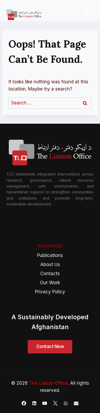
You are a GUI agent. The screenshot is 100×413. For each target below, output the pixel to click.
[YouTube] (44, 403)
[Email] (76, 403)
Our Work (50, 282)
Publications (50, 255)
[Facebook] (24, 403)
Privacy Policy (50, 291)
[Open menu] (87, 10)
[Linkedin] (34, 403)
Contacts (50, 273)
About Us (50, 264)
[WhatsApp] (65, 403)
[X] (55, 403)
